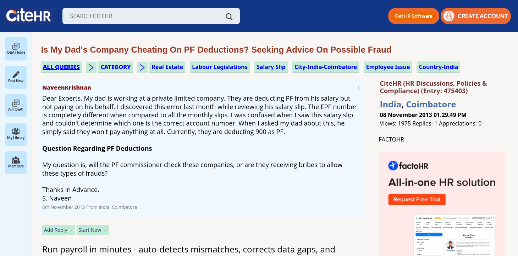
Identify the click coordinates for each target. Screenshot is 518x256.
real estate (167, 67)
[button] (413, 16)
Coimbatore (431, 104)
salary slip (271, 67)
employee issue (388, 67)
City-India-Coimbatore (325, 67)
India (391, 104)
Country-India (438, 67)
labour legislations (219, 67)
